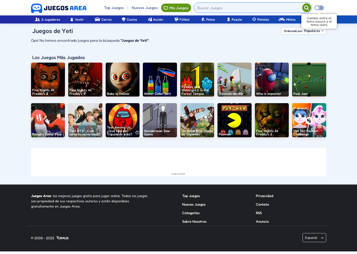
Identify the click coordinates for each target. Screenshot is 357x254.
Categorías (191, 213)
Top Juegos (114, 7)
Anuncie (262, 221)
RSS (259, 213)
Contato (262, 204)
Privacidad (264, 196)
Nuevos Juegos (145, 7)
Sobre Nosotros (194, 221)
